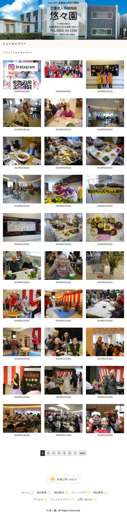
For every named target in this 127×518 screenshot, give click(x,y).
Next (82, 453)
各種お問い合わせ (67, 479)
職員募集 (98, 492)
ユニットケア (78, 492)
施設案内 (59, 492)
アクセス (38, 499)
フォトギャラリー (60, 499)
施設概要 (42, 492)
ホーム (25, 492)
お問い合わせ (84, 499)
